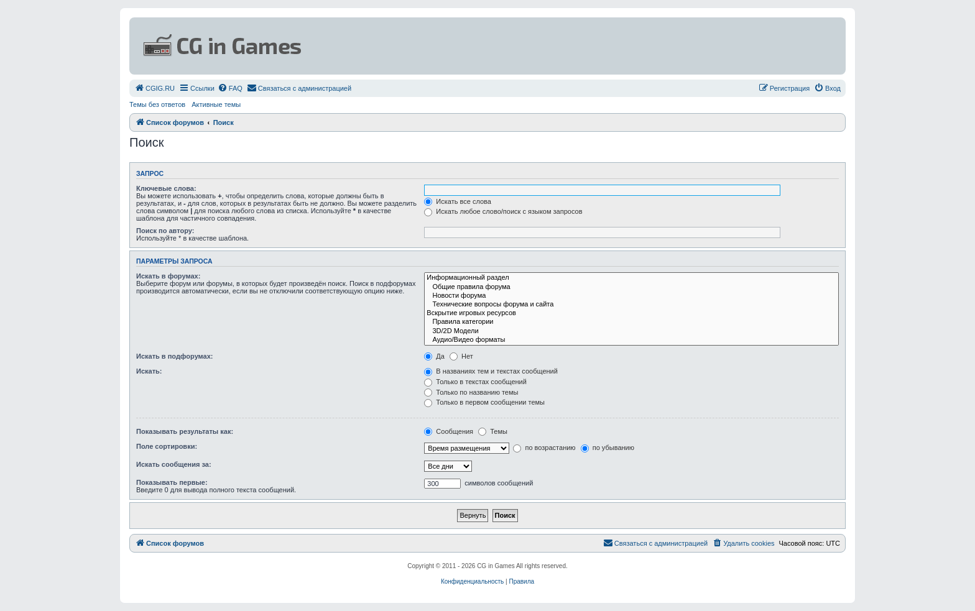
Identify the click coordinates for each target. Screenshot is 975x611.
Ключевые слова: (166, 188)
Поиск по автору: (165, 230)
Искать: (149, 371)
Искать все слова (457, 201)
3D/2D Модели (631, 331)
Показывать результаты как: (184, 431)
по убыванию (607, 447)
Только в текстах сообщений (475, 381)
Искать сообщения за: (173, 464)
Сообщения (448, 431)
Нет (461, 356)
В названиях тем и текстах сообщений (491, 371)
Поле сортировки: (166, 446)
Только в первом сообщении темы (484, 402)
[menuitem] (154, 88)
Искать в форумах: (168, 276)
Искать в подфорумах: (174, 356)
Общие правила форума (631, 287)
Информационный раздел (631, 277)
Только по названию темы (471, 392)
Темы (492, 431)
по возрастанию (544, 447)
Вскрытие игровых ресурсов (631, 313)
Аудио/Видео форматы (631, 340)
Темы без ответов (157, 104)
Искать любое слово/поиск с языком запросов (503, 211)
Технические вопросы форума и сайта (631, 304)
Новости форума (631, 296)
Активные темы (216, 104)
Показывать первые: (172, 482)
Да (434, 356)
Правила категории (631, 322)
